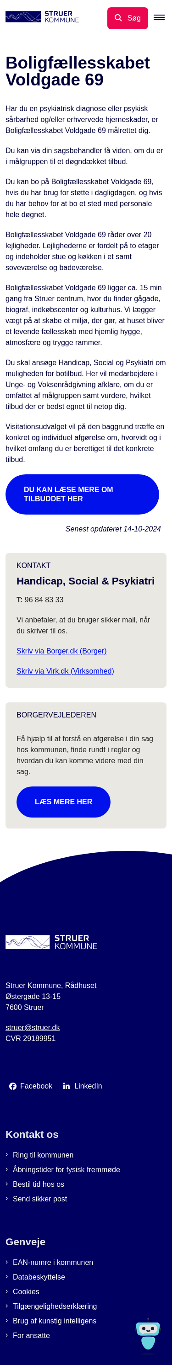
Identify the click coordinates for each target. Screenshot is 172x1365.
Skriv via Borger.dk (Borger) (62, 651)
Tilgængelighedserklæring (55, 1306)
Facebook (36, 1086)
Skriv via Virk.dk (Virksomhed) (65, 671)
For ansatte (31, 1335)
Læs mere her (63, 802)
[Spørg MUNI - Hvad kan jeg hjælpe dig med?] (147, 1336)
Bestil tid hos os (38, 1184)
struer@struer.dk (33, 1027)
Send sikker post (40, 1199)
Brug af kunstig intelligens (54, 1321)
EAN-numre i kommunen (53, 1262)
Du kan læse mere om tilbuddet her (68, 494)
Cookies (26, 1292)
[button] (163, 18)
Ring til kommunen (43, 1155)
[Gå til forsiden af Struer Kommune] (39, 18)
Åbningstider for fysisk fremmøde (66, 1170)
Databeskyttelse (39, 1277)
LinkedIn (88, 1086)
